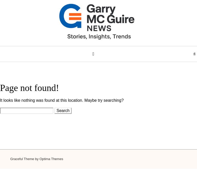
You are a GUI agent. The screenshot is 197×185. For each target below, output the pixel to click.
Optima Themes (51, 159)
